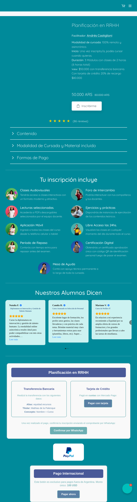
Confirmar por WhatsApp (68, 430)
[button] (5, 322)
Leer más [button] (13, 339)
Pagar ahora (68, 494)
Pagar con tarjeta (98, 403)
